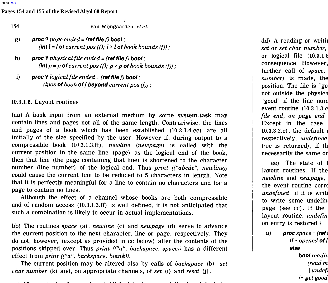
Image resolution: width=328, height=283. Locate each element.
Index (13, 2)
